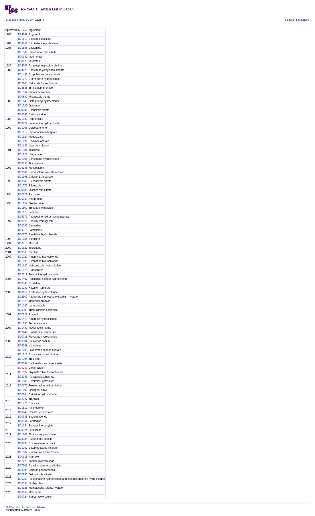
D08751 (22, 43)
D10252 (22, 478)
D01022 (22, 372)
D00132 (22, 198)
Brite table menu (15, 19)
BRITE (20, 506)
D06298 (22, 345)
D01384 (22, 150)
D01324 (22, 136)
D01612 (22, 38)
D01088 (22, 381)
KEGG (41, 506)
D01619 (22, 132)
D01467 (22, 278)
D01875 (22, 301)
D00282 (22, 367)
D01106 (22, 158)
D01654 (22, 425)
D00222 (22, 314)
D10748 (22, 412)
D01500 (22, 207)
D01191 (22, 141)
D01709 (22, 350)
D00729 (22, 123)
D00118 (22, 456)
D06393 (22, 114)
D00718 (22, 336)
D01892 (22, 390)
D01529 (22, 105)
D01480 (22, 327)
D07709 (22, 465)
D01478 (22, 403)
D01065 (22, 127)
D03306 (22, 470)
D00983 (22, 310)
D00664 (22, 394)
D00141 (22, 56)
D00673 (22, 234)
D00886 (22, 181)
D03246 (22, 167)
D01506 (22, 52)
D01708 (22, 434)
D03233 (22, 376)
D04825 (22, 70)
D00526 (22, 221)
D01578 (22, 270)
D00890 (22, 163)
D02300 (22, 296)
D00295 (22, 225)
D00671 (22, 385)
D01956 (22, 238)
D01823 (22, 154)
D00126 (22, 61)
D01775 (22, 185)
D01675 (22, 212)
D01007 (22, 452)
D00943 (22, 416)
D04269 (22, 34)
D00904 (22, 341)
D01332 (22, 287)
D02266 (22, 83)
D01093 (22, 261)
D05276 (22, 216)
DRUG (10, 506)
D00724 (22, 496)
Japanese (303, 19)
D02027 (22, 398)
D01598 (22, 176)
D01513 (22, 407)
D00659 (22, 292)
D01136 (22, 323)
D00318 (22, 230)
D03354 (22, 438)
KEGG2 (30, 506)
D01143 (22, 101)
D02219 (22, 274)
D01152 (22, 203)
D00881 (22, 110)
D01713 (22, 354)
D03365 (22, 252)
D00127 (22, 194)
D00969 (22, 492)
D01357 (22, 447)
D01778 (22, 78)
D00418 (22, 243)
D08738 (22, 443)
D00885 (22, 190)
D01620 (22, 265)
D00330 (22, 483)
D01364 (22, 92)
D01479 (22, 318)
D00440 (22, 283)
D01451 (22, 74)
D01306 (22, 358)
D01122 (22, 145)
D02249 (22, 332)
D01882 (22, 118)
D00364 (22, 421)
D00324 (22, 430)
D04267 (22, 65)
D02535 (22, 87)
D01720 (22, 256)
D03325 (22, 487)
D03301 (22, 172)
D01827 (22, 247)
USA (30, 19)
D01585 (22, 47)
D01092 (22, 305)
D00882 (22, 96)
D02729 (22, 461)
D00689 (22, 363)
